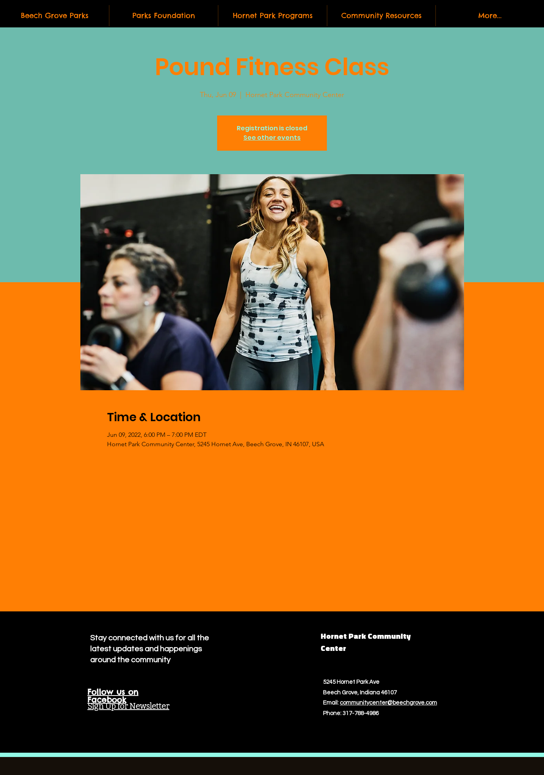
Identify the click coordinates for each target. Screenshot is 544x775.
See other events (272, 137)
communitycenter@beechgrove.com (388, 703)
